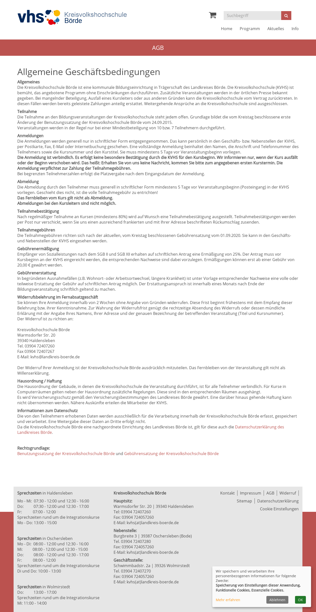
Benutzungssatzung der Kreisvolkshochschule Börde (66, 453)
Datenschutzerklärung (278, 501)
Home (226, 28)
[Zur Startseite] (72, 17)
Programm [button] (250, 28)
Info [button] (295, 28)
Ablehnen (277, 599)
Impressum (250, 493)
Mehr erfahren (228, 599)
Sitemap (244, 501)
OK (300, 599)
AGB (270, 493)
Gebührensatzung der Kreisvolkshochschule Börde (171, 453)
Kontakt (227, 493)
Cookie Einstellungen (279, 509)
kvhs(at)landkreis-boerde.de (153, 522)
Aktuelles (275, 28)
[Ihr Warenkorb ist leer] (212, 16)
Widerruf (287, 493)
